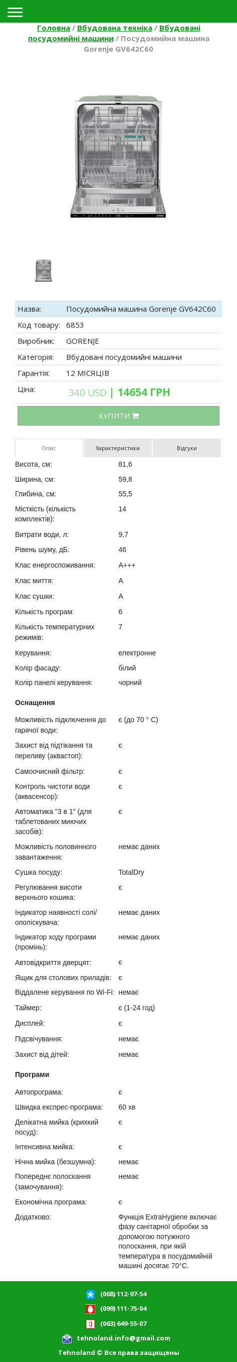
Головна (53, 28)
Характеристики (118, 448)
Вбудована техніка (114, 28)
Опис (49, 448)
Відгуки (187, 448)
